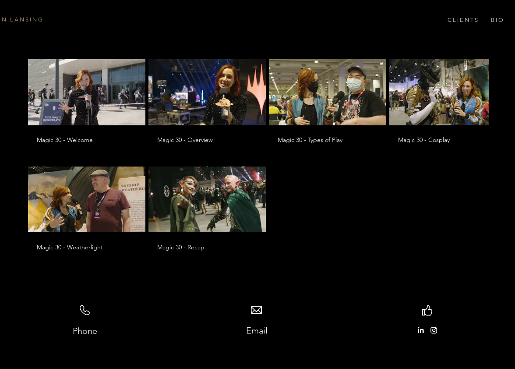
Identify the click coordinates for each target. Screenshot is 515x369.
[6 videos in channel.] (257, 155)
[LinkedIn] (420, 330)
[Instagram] (433, 330)
